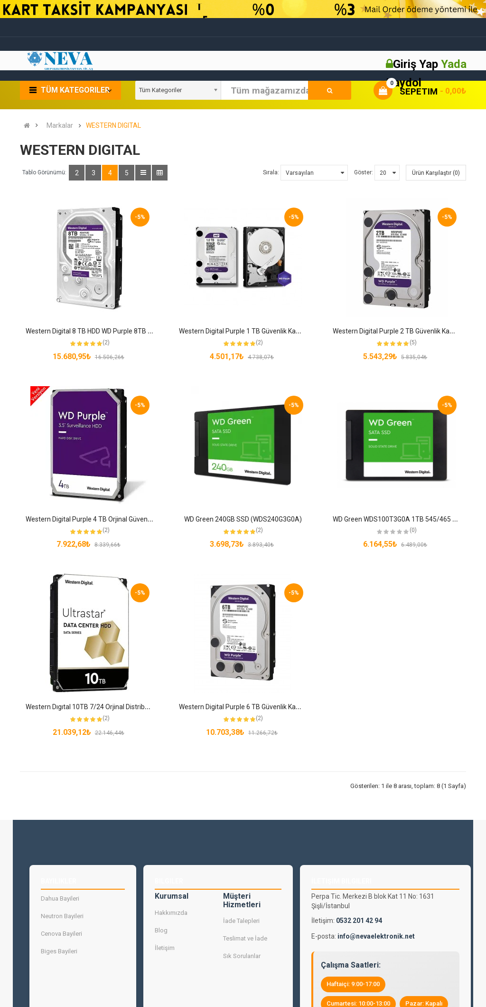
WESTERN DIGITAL (113, 126)
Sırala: (271, 172)
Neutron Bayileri (62, 916)
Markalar (60, 126)
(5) (413, 342)
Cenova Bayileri (61, 933)
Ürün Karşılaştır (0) (436, 173)
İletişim (165, 947)
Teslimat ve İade (245, 938)
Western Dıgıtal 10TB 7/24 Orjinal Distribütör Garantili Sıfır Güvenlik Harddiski (139, 707)
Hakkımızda (171, 912)
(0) (413, 530)
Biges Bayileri (59, 951)
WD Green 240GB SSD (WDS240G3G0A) (243, 519)
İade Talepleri (241, 920)
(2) (106, 342)
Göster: (363, 172)
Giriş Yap (417, 64)
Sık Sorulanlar (242, 956)
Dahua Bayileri (60, 898)
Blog (161, 929)
